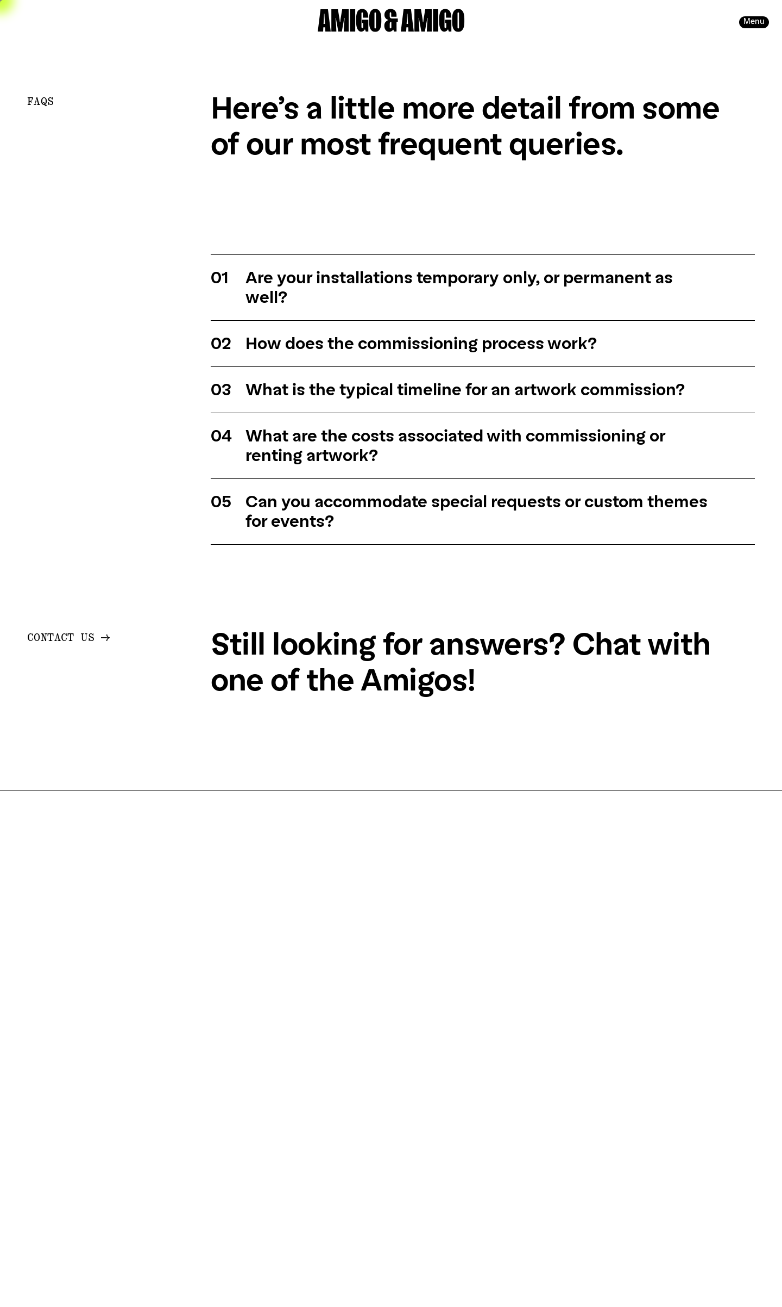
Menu (754, 21)
